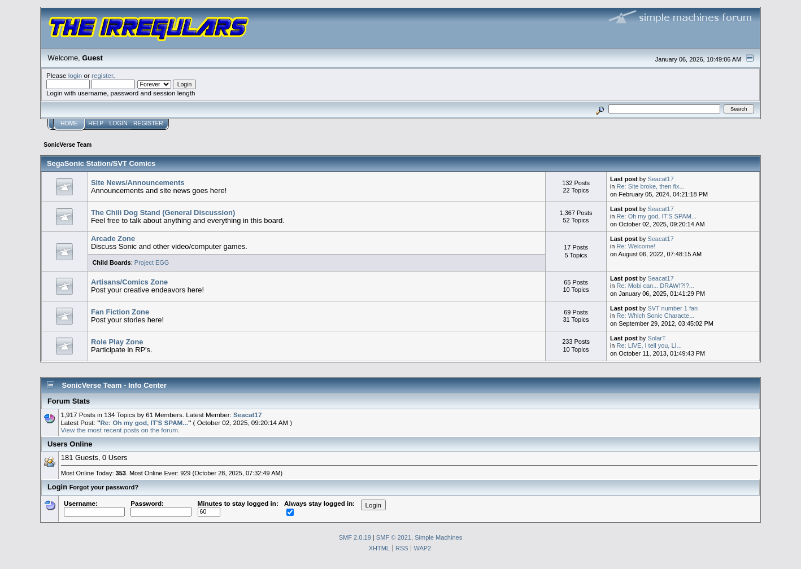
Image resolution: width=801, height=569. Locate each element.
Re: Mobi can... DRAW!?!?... (655, 285)
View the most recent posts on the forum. (120, 430)
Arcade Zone (113, 238)
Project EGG (151, 262)
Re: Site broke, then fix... (651, 186)
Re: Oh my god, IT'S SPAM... (656, 216)
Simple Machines (438, 537)
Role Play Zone (117, 342)
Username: (94, 507)
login (75, 75)
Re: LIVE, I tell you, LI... (649, 345)
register (102, 75)
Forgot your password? (104, 487)
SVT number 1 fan (672, 308)
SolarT (656, 338)
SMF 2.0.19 (355, 537)
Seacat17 (660, 179)
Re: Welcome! (636, 246)
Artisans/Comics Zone (129, 282)
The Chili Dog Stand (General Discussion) (163, 212)
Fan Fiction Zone (120, 312)
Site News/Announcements (138, 182)
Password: (160, 507)
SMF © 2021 (393, 537)
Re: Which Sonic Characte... (656, 315)
